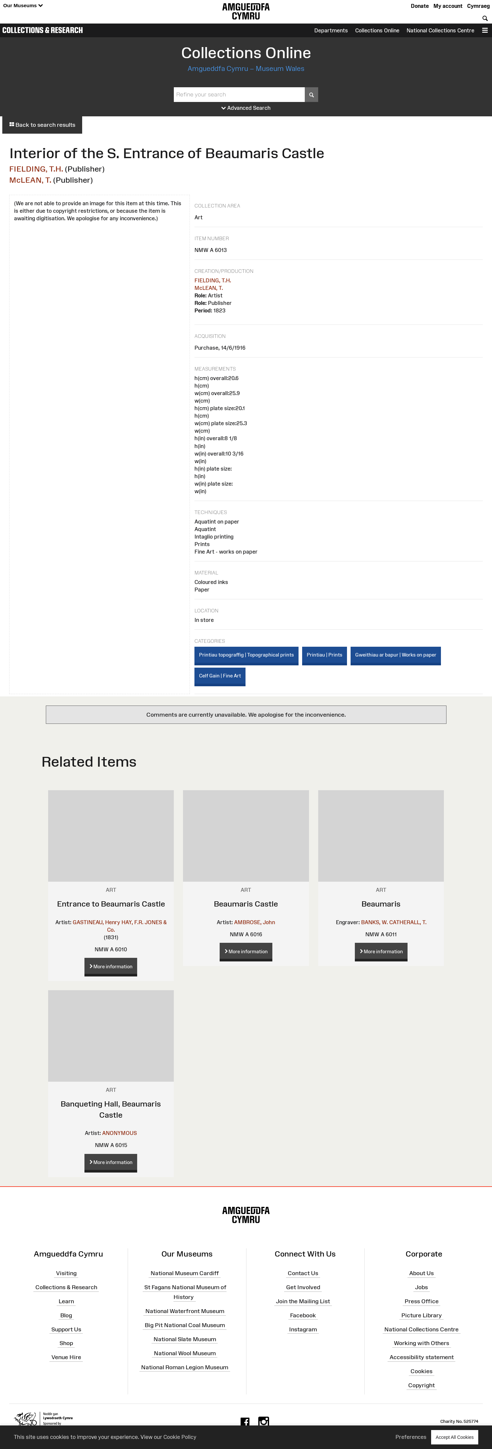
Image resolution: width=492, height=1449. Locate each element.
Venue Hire (66, 1357)
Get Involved (303, 1287)
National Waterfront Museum (184, 1311)
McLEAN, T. (30, 179)
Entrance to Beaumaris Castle (111, 903)
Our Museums (23, 6)
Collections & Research (42, 30)
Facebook (303, 1315)
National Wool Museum (185, 1353)
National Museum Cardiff (185, 1273)
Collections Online (377, 30)
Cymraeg (478, 6)
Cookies (421, 1371)
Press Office (422, 1301)
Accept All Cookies (455, 1437)
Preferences (411, 1437)
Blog (66, 1315)
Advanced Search (246, 108)
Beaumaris (381, 903)
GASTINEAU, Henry (96, 922)
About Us (421, 1273)
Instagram (303, 1329)
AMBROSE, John (254, 922)
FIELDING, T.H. (36, 168)
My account (448, 6)
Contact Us (303, 1273)
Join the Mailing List (303, 1301)
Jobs (421, 1287)
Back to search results (42, 125)
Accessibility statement (422, 1357)
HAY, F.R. (132, 922)
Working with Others (421, 1343)
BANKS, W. (374, 922)
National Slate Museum (185, 1339)
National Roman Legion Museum (184, 1367)
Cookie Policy (179, 1437)
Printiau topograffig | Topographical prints (246, 655)
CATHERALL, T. (408, 922)
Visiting (66, 1273)
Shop (66, 1343)
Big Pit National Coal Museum (185, 1325)
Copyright (421, 1385)
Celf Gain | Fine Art (220, 675)
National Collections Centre (440, 30)
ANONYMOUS (119, 1133)
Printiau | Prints (324, 655)
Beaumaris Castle (246, 903)
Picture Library (421, 1315)
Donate (420, 6)
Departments (331, 30)
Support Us (66, 1329)
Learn (66, 1301)
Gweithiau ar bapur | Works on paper (395, 655)
